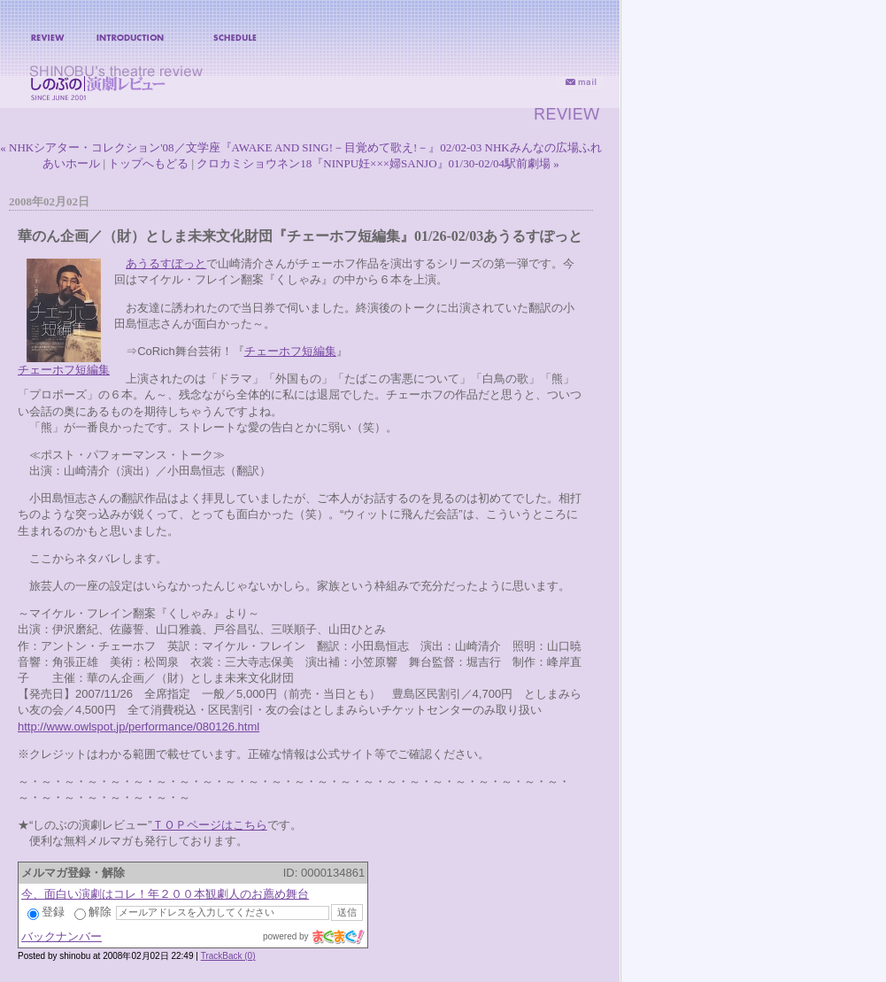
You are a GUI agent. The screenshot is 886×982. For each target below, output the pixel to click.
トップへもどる (148, 163)
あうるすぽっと (166, 263)
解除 (93, 911)
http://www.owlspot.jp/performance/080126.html (138, 726)
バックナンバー (61, 936)
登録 (46, 911)
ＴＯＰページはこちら (209, 824)
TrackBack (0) (228, 956)
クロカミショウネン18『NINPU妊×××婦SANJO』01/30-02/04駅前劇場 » (377, 163)
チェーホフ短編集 (64, 369)
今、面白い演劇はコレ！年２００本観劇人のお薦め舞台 (165, 894)
